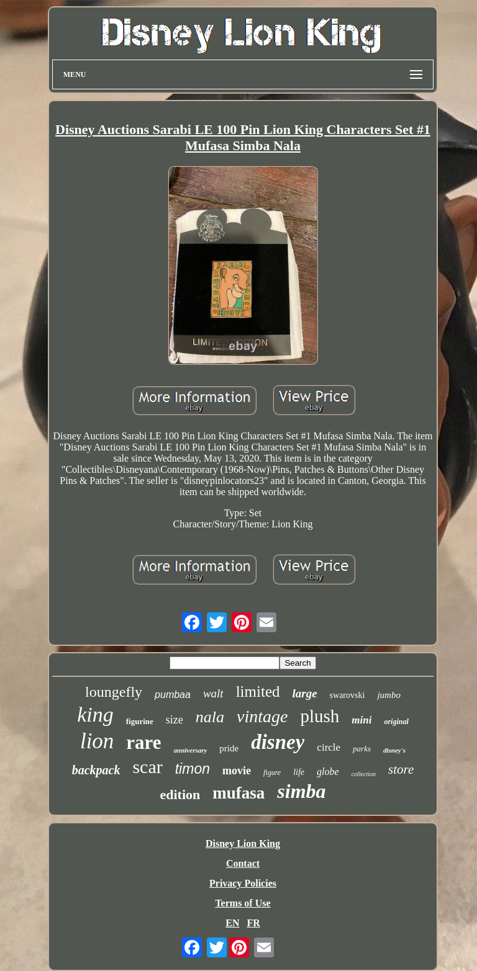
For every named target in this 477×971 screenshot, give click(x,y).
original (396, 721)
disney (277, 742)
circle (328, 747)
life (298, 772)
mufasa (238, 793)
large (304, 693)
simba (301, 791)
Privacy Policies (242, 883)
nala (210, 717)
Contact (243, 863)
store (401, 769)
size (174, 720)
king (95, 714)
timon (192, 769)
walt (213, 693)
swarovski (347, 695)
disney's (394, 750)
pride (228, 748)
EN (232, 923)
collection (364, 774)
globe (328, 771)
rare (143, 742)
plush (319, 716)
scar (147, 766)
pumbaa (173, 694)
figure (272, 772)
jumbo (389, 695)
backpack (96, 770)
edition (180, 794)
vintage (262, 716)
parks (362, 748)
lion (97, 741)
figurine (139, 721)
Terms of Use (242, 903)
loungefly (113, 692)
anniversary (190, 750)
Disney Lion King (243, 843)
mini (361, 720)
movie (236, 770)
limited (258, 691)
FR (253, 923)
